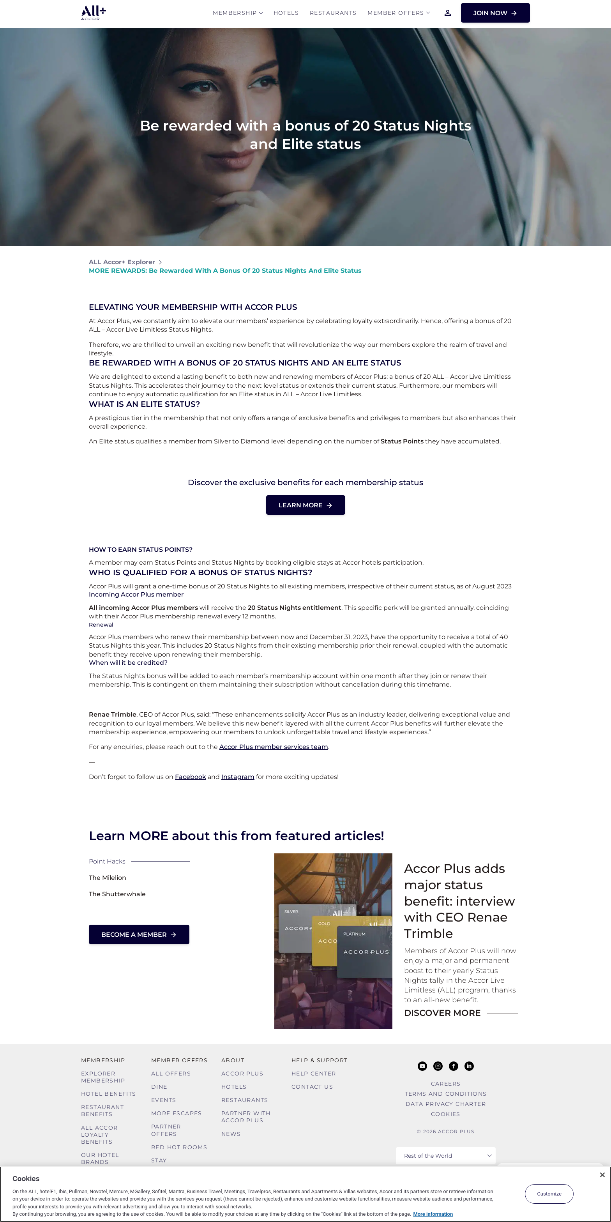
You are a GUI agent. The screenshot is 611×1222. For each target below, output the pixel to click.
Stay (159, 1160)
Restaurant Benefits (102, 1111)
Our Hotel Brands (100, 1158)
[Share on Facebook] (514, 266)
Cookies (446, 1114)
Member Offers (395, 14)
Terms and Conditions (446, 1093)
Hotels (286, 14)
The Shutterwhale (117, 894)
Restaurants (333, 14)
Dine (159, 1086)
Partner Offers (166, 1130)
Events (163, 1100)
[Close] (602, 1174)
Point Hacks (107, 861)
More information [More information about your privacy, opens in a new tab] (433, 1214)
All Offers (171, 1073)
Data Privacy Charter (446, 1103)
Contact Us (312, 1086)
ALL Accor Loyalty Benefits (99, 1134)
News (231, 1133)
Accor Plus (242, 1073)
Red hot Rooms (179, 1147)
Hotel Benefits (108, 1093)
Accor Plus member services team (273, 747)
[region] (305, 1194)
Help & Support (319, 1060)
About (232, 1060)
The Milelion (107, 877)
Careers (446, 1083)
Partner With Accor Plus (246, 1117)
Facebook (190, 777)
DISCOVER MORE (442, 1013)
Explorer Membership (103, 1077)
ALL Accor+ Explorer (122, 262)
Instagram (237, 777)
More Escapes (176, 1113)
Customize (549, 1194)
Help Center (313, 1073)
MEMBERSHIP (235, 14)
